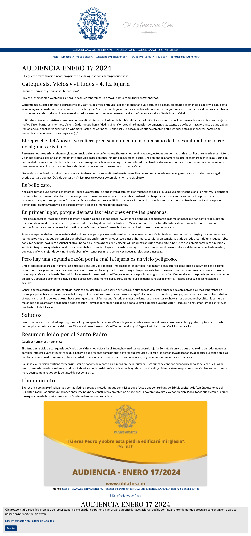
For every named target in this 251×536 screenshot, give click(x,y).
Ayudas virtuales (141, 56)
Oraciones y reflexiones (110, 56)
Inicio (55, 56)
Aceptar (11, 528)
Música (160, 56)
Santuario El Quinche (184, 56)
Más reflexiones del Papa (125, 495)
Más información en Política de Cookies (29, 520)
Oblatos (66, 56)
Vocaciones (83, 56)
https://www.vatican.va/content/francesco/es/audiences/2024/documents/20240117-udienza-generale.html (130, 488)
